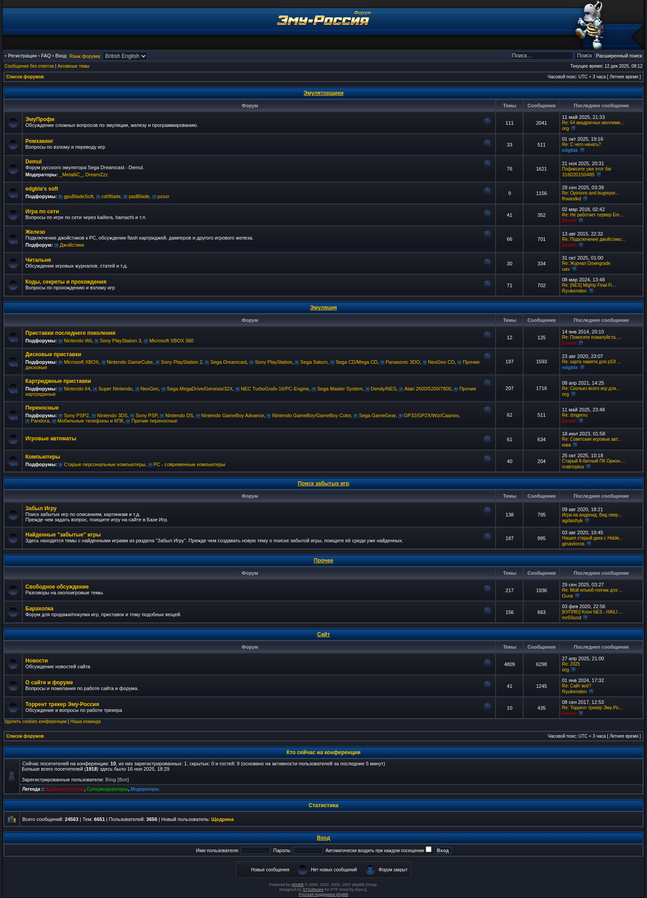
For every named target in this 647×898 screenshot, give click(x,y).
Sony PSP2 (76, 415)
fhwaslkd (571, 198)
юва (566, 444)
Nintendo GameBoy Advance (232, 415)
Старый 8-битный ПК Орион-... (593, 461)
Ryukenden (574, 290)
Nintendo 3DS (112, 415)
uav (566, 269)
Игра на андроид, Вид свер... (592, 514)
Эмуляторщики (324, 93)
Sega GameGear (377, 415)
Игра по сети (42, 211)
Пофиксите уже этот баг (586, 169)
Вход (60, 55)
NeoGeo (150, 388)
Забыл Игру (41, 508)
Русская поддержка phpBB (323, 894)
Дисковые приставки (53, 354)
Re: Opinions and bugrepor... (590, 193)
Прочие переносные (154, 420)
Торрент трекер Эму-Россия (62, 704)
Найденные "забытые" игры (63, 535)
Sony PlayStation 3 (120, 340)
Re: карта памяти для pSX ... (591, 361)
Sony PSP (146, 415)
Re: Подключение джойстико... (593, 239)
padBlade (139, 196)
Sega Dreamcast (228, 362)
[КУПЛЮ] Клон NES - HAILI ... (592, 612)
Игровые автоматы (50, 438)
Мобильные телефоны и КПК (90, 420)
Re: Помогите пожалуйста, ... (592, 337)
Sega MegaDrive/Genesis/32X (200, 388)
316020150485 (578, 174)
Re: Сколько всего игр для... (591, 388)
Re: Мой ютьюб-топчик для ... (592, 590)
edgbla (570, 150)
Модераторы (144, 789)
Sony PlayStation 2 (181, 362)
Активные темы (73, 66)
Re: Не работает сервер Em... (592, 214)
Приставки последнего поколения (70, 333)
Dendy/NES (383, 388)
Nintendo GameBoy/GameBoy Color (311, 415)
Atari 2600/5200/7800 (427, 388)
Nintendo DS (179, 415)
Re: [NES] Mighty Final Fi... (589, 285)
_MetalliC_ (70, 174)
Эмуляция (323, 308)
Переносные (42, 408)
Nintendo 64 (77, 388)
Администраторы (64, 789)
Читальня (38, 260)
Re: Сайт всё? (576, 685)
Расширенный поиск (619, 55)
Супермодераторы (107, 789)
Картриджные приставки (58, 381)
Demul (33, 161)
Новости (36, 661)
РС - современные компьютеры (189, 464)
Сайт (323, 634)
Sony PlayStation (273, 362)
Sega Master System (339, 388)
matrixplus (573, 466)
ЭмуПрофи (39, 119)
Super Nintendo (115, 388)
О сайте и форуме (49, 682)
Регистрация (22, 55)
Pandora (40, 420)
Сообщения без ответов (29, 66)
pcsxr (163, 196)
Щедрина (223, 819)
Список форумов (25, 76)
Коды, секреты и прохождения (65, 282)
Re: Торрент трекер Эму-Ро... (592, 707)
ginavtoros (573, 543)
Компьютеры (42, 457)
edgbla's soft (41, 189)
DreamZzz (96, 174)
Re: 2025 (571, 664)
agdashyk (572, 520)
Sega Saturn (313, 362)
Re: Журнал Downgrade (586, 263)
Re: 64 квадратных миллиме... (593, 122)
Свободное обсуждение (57, 587)
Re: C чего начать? (581, 144)
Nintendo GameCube (130, 362)
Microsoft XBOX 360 (171, 340)
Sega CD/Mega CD (357, 362)
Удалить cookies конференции (35, 721)
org (565, 128)
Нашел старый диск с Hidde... (592, 538)
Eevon (569, 220)
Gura (567, 595)
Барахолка (39, 608)
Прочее (323, 560)
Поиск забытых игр (323, 483)
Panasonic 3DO (403, 362)
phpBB (298, 884)
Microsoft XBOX (81, 362)
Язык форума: (85, 56)
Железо (35, 232)
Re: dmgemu (574, 415)
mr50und (571, 617)
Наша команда (85, 721)
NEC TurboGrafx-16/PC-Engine (275, 388)
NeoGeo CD (441, 362)
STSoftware (313, 889)
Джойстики (72, 245)
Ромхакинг (39, 141)
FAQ (46, 55)
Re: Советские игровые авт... (591, 439)
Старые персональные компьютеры (104, 464)
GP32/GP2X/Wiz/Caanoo (431, 415)
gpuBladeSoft (78, 196)
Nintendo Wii (77, 340)
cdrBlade (111, 196)
